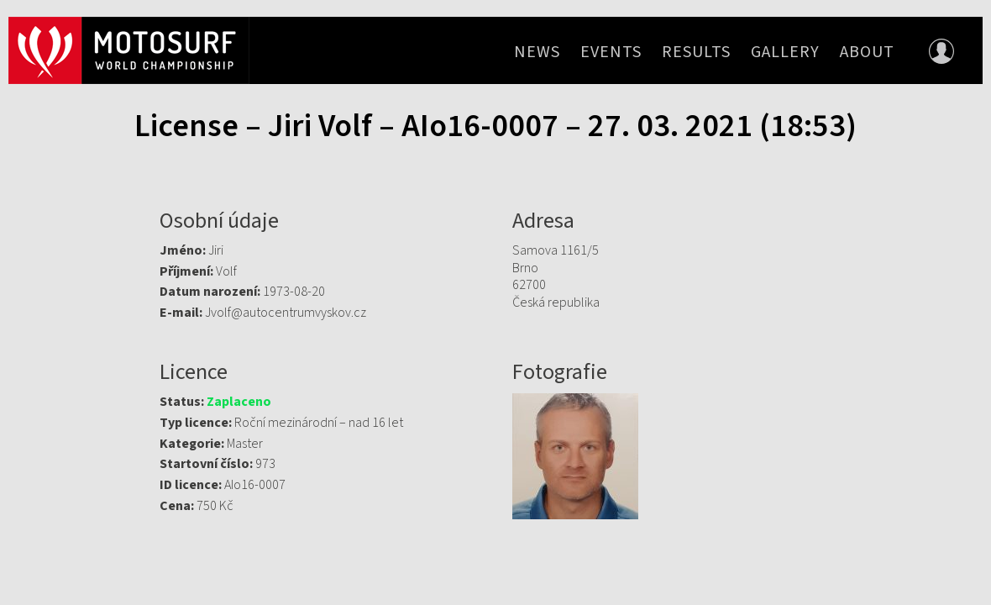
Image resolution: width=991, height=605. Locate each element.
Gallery (785, 52)
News (537, 52)
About (867, 52)
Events (611, 52)
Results (696, 52)
